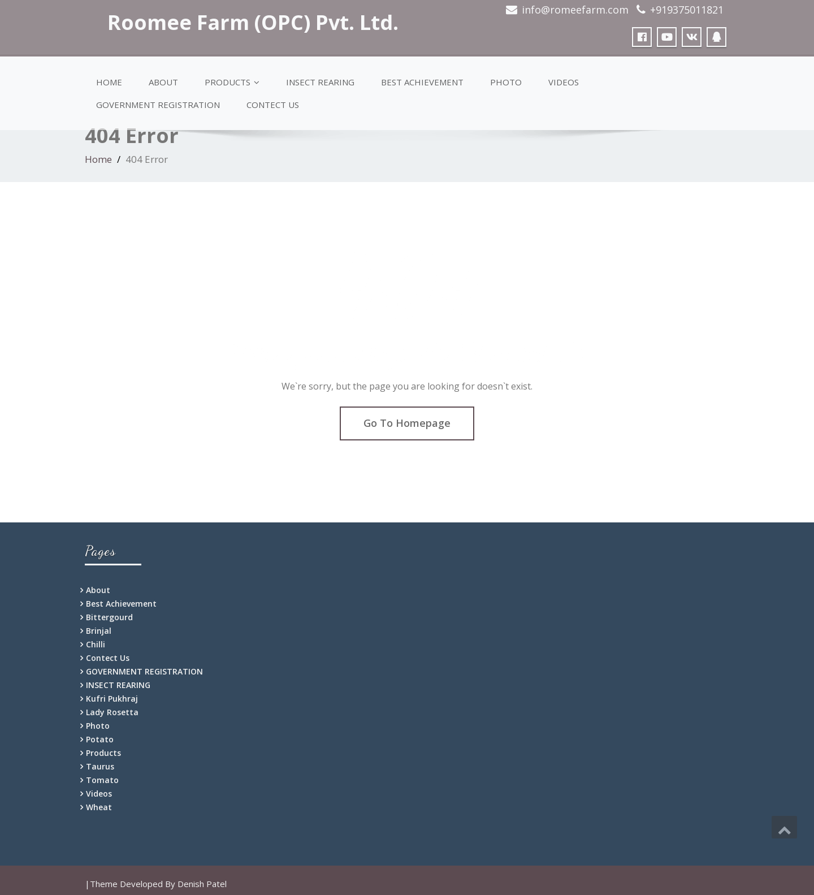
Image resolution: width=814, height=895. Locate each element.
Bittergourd (109, 617)
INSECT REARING (320, 82)
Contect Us (272, 104)
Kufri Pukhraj (112, 698)
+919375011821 (687, 9)
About (163, 82)
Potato (100, 739)
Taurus (100, 766)
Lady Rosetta (112, 712)
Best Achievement (422, 82)
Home (109, 82)
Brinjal (98, 630)
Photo (506, 82)
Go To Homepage (407, 423)
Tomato (102, 780)
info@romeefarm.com (575, 9)
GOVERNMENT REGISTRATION (158, 104)
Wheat (99, 807)
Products (232, 82)
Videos (563, 82)
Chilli (95, 644)
